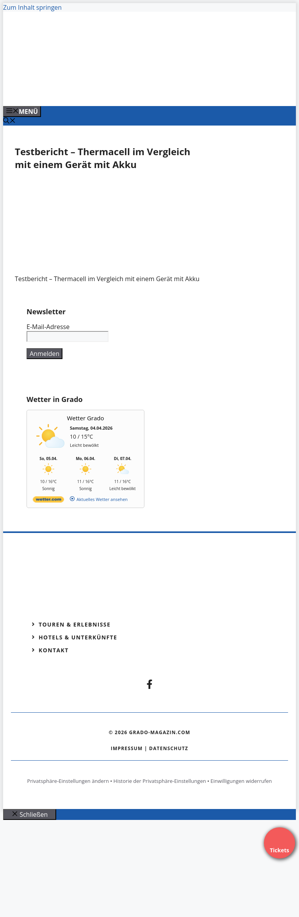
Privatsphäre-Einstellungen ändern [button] (68, 780)
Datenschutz (168, 748)
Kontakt (54, 650)
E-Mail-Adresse (48, 326)
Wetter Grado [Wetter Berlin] (85, 418)
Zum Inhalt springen (32, 7)
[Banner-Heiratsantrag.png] (157, 91)
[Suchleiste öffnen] (9, 121)
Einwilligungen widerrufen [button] (241, 780)
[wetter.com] (48, 501)
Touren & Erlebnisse (74, 624)
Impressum (127, 748)
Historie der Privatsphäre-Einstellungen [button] (160, 780)
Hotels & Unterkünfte (78, 637)
